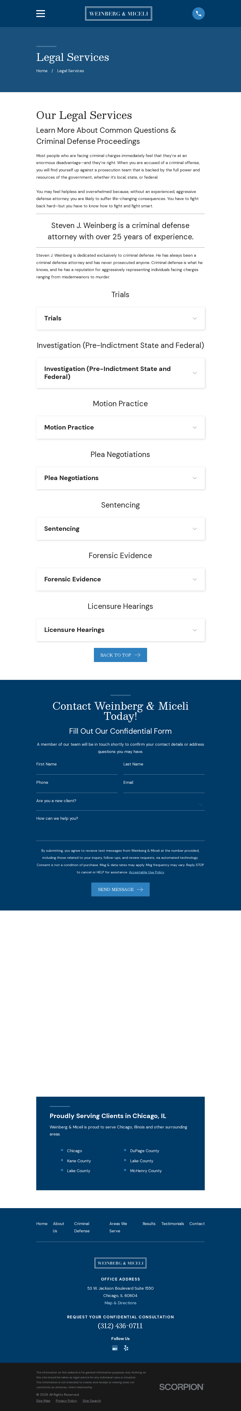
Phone (42, 782)
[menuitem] (43, 1232)
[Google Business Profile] (115, 1179)
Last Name (133, 764)
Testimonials (172, 1055)
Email (128, 782)
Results (149, 1055)
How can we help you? (57, 818)
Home (42, 1055)
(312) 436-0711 (120, 1157)
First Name (46, 764)
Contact (197, 1055)
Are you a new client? (56, 801)
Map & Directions (120, 1134)
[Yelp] (126, 1179)
